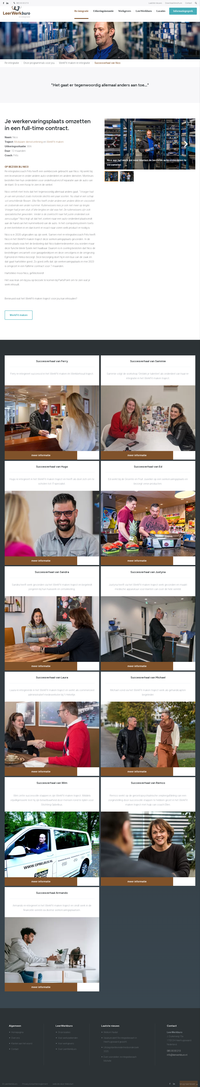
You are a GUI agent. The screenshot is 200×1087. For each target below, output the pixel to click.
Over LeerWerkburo (67, 1049)
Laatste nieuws (155, 3)
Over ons (15, 1038)
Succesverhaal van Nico (107, 62)
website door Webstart (63, 1084)
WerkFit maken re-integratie (74, 62)
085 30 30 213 (21, 3)
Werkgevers (124, 14)
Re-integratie (81, 14)
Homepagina (17, 1032)
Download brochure (173, 3)
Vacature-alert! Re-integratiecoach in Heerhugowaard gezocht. (120, 1040)
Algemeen (15, 1025)
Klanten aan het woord (21, 1043)
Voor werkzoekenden (68, 1038)
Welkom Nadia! (111, 1032)
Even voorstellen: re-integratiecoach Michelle (120, 1059)
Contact (188, 3)
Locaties (160, 14)
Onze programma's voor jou (39, 62)
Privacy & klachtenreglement (35, 1084)
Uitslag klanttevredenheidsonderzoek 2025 (121, 1049)
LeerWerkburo (144, 14)
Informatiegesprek (183, 14)
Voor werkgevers (66, 1043)
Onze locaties (64, 1032)
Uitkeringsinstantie (103, 14)
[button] (186, 144)
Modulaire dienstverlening (28, 141)
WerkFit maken (55, 141)
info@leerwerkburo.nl (177, 1055)
